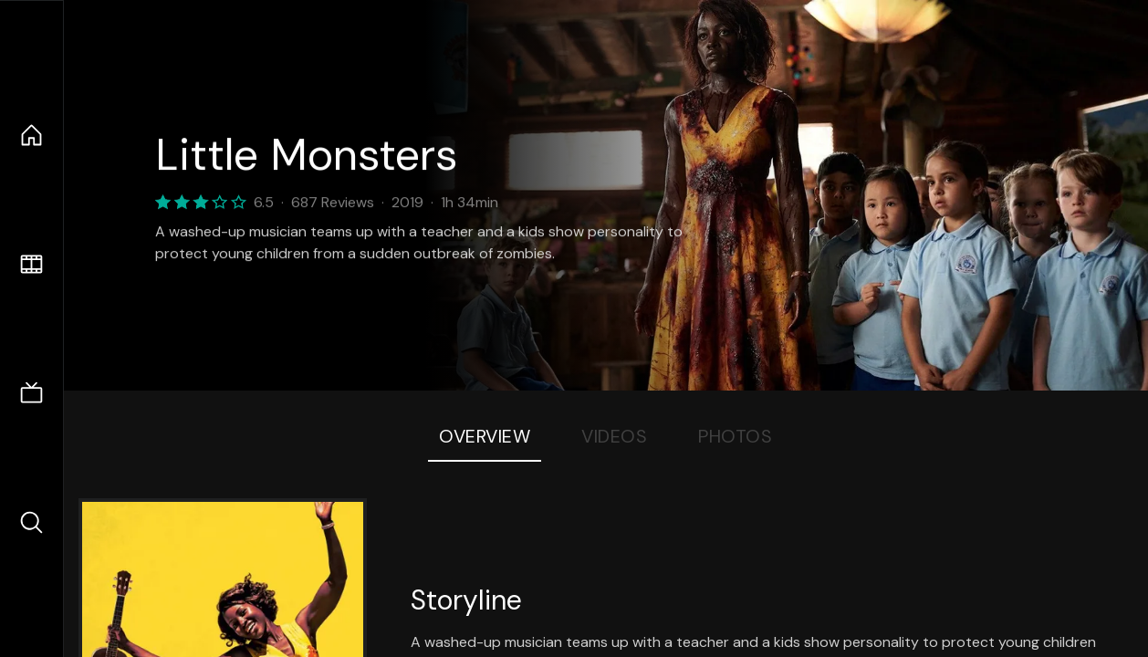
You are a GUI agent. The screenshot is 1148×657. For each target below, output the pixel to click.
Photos (735, 436)
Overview (484, 436)
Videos (614, 436)
